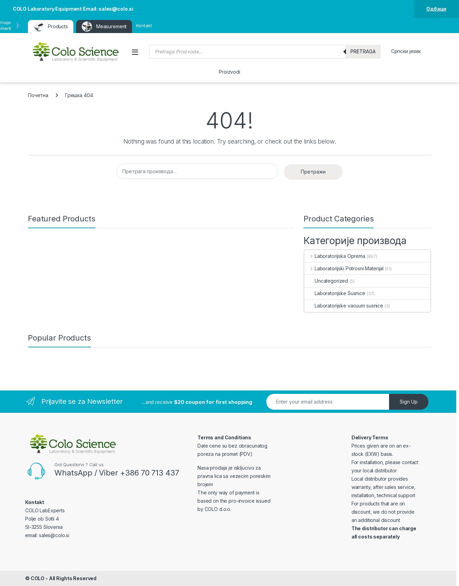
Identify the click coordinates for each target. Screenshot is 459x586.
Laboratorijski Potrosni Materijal (344, 268)
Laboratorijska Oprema (334, 256)
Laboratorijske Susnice (334, 293)
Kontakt (144, 25)
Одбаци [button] (436, 9)
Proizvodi (229, 72)
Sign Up (409, 402)
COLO (37, 578)
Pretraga (363, 51)
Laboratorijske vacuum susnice (343, 305)
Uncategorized (326, 281)
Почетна (38, 95)
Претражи (313, 172)
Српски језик (406, 51)
